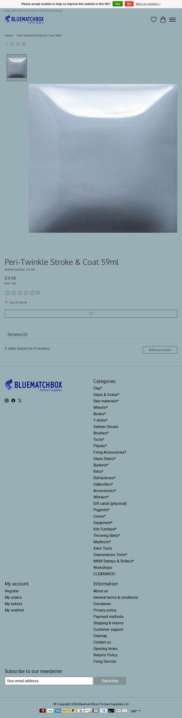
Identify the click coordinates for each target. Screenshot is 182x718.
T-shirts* (100, 420)
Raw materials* (105, 401)
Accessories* (104, 490)
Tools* (98, 439)
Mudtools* (102, 542)
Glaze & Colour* (106, 394)
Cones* (99, 516)
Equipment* (103, 522)
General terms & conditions (115, 597)
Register (12, 591)
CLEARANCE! (104, 574)
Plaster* (100, 446)
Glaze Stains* (104, 458)
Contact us (102, 642)
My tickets (13, 604)
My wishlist (14, 610)
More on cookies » (148, 4)
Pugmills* (101, 510)
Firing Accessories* (109, 452)
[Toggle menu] (172, 19)
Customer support (108, 629)
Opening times (105, 648)
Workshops (102, 567)
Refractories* (104, 478)
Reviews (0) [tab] (17, 334)
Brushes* (101, 433)
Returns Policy (105, 655)
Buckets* (101, 465)
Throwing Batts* (106, 535)
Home (9, 35)
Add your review (160, 350)
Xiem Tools (102, 548)
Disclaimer (102, 604)
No (129, 4)
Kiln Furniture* (105, 529)
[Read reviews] (20, 293)
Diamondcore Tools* (110, 554)
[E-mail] (49, 681)
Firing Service (104, 661)
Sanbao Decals (105, 426)
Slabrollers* (103, 484)
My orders (13, 597)
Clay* (97, 388)
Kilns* (98, 471)
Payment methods (108, 616)
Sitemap (100, 636)
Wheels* (100, 407)
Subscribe (110, 681)
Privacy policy (105, 610)
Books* (99, 414)
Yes (117, 4)
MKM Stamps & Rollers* (113, 561)
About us (100, 591)
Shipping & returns (108, 623)
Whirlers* (101, 497)
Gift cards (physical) (110, 503)
